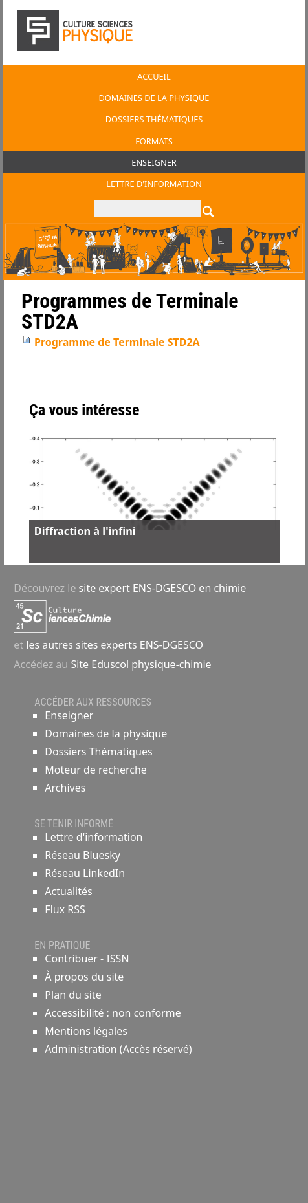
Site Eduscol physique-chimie (141, 664)
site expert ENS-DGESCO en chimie (163, 588)
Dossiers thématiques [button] (154, 119)
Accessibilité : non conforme (113, 1013)
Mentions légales (86, 1031)
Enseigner (69, 715)
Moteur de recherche (95, 770)
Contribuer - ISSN (87, 958)
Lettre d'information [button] (154, 184)
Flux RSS (65, 909)
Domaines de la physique (106, 733)
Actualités (68, 891)
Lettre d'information (93, 837)
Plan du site (73, 995)
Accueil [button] (153, 76)
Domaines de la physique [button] (154, 97)
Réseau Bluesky (82, 855)
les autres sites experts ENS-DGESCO (113, 645)
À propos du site (84, 977)
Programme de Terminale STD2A (117, 342)
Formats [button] (154, 141)
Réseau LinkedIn (85, 873)
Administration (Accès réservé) (118, 1049)
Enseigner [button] (153, 162)
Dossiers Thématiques (98, 751)
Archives (65, 788)
